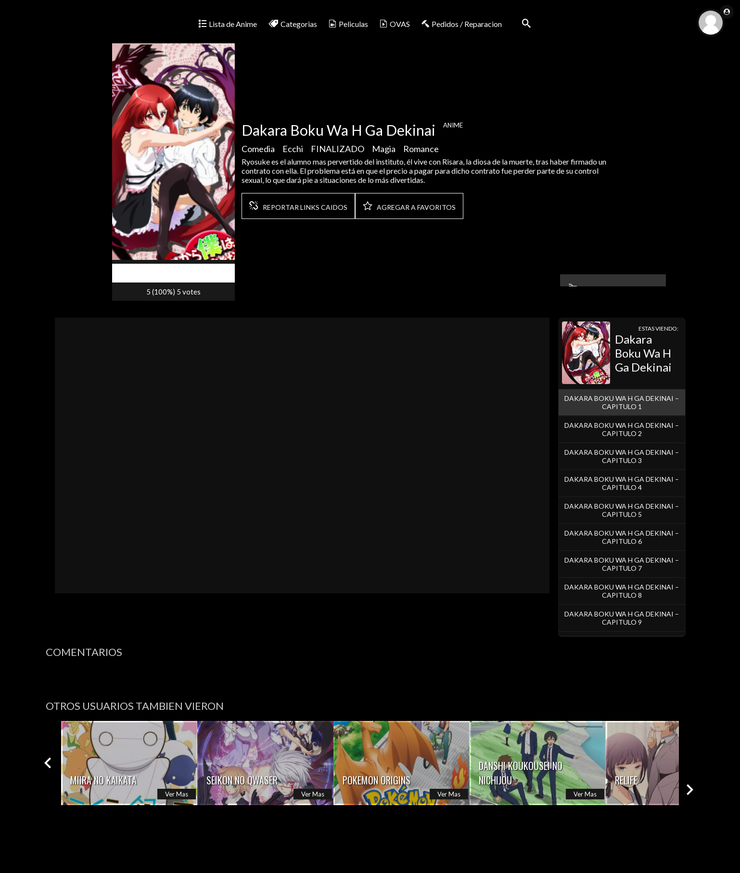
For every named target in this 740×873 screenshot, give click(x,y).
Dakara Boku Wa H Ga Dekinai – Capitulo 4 (621, 483)
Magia (384, 151)
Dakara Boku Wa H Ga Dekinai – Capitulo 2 (621, 429)
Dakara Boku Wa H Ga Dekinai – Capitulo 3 (621, 456)
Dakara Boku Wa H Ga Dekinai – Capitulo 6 (621, 537)
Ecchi (292, 151)
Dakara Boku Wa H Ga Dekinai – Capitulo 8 (621, 591)
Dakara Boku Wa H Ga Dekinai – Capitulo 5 (621, 510)
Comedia (258, 151)
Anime (453, 128)
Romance (421, 151)
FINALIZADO (337, 151)
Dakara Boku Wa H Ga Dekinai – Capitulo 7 (621, 564)
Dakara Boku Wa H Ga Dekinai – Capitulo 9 (621, 618)
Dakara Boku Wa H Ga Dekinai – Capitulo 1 (621, 402)
